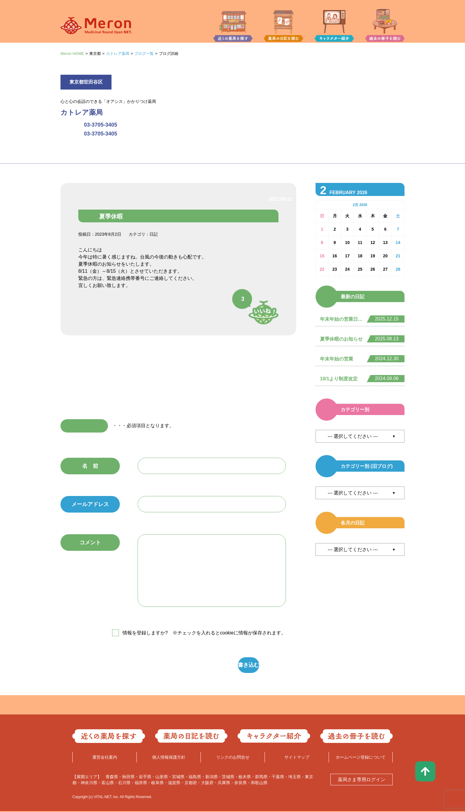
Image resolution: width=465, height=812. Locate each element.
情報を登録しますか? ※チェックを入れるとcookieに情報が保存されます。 (204, 632)
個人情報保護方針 (168, 758)
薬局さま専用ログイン (361, 780)
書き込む (207, 665)
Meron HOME (72, 53)
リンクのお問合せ (232, 758)
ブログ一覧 (144, 53)
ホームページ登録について (361, 758)
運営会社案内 (104, 758)
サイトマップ (296, 758)
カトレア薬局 (117, 53)
